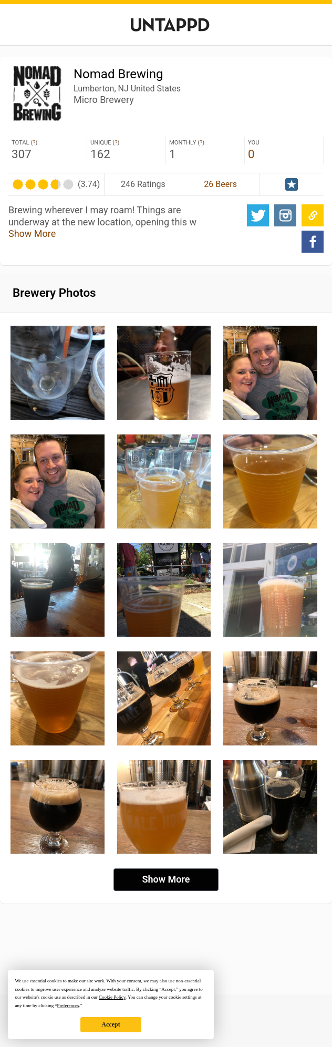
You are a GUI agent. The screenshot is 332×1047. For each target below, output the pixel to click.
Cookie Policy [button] (112, 997)
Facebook (313, 242)
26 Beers (220, 184)
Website (313, 215)
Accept (110, 1024)
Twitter (258, 215)
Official (291, 184)
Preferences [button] (68, 1005)
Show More (32, 233)
